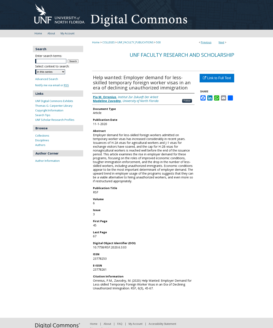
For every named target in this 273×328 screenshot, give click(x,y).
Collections (42, 135)
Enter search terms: (48, 56)
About (107, 324)
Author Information (47, 161)
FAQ (119, 324)
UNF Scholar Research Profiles (54, 120)
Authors (40, 145)
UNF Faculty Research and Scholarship (182, 54)
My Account (135, 324)
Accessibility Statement (162, 324)
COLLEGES (108, 42)
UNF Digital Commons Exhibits (54, 101)
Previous (206, 42)
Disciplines (42, 140)
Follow (187, 100)
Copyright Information (49, 110)
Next (221, 42)
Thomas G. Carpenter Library (54, 106)
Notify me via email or (52, 85)
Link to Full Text (217, 78)
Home (96, 42)
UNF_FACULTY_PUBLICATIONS (135, 42)
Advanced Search (46, 79)
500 (158, 42)
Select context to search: (52, 66)
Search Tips (42, 115)
